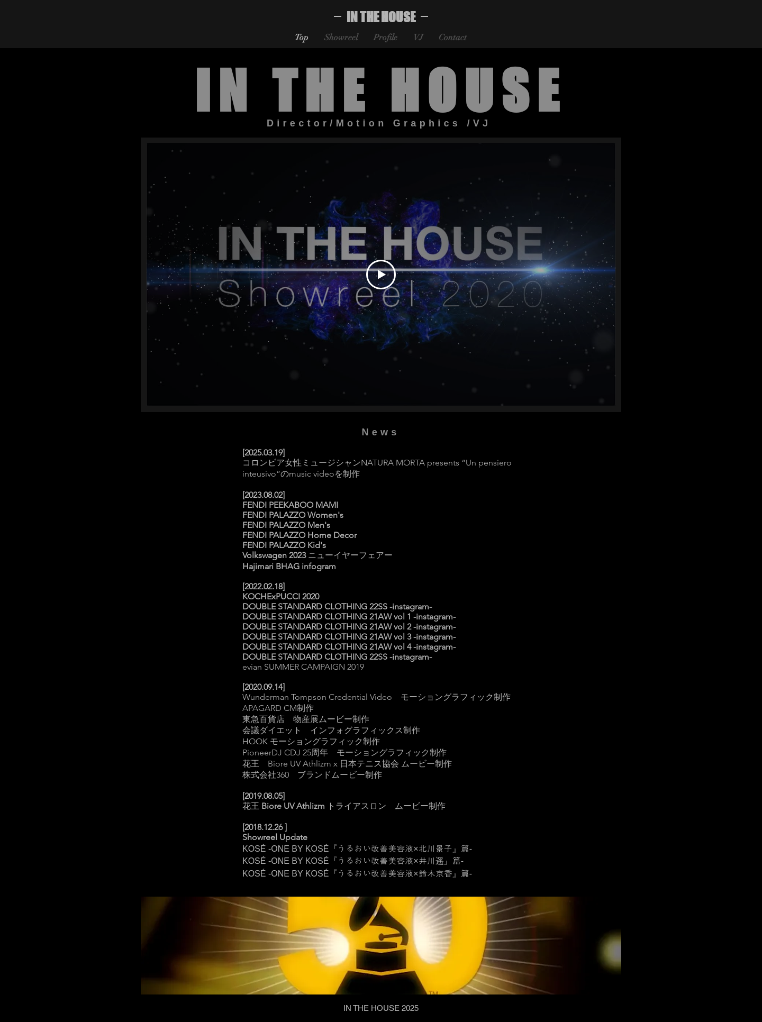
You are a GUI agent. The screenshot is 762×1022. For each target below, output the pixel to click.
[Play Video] (381, 274)
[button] (381, 945)
